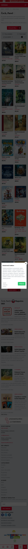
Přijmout (21, 283)
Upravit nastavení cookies (5, 284)
